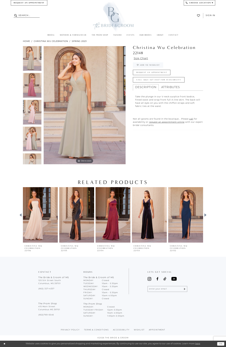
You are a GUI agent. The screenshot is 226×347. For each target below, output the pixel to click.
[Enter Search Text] (27, 16)
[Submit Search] (16, 16)
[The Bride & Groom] (113, 16)
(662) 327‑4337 (46, 289)
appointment (157, 330)
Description (145, 89)
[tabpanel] (32, 59)
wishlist (139, 330)
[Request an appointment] (29, 2)
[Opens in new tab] (191, 121)
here (197, 344)
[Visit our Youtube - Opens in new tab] (174, 278)
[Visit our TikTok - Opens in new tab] (164, 279)
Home (26, 41)
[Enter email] (167, 289)
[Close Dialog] (5, 343)
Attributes (170, 89)
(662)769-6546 (46, 315)
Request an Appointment (153, 73)
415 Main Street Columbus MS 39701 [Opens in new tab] (49, 308)
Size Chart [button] (141, 58)
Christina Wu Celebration (51, 41)
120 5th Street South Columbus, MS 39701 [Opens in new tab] (49, 282)
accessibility (121, 330)
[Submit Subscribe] (184, 289)
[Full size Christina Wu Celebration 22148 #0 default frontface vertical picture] (85, 105)
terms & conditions (96, 330)
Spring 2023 (79, 41)
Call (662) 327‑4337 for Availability (160, 81)
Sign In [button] (210, 15)
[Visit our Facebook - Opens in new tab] (157, 279)
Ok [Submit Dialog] (221, 343)
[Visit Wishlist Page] (199, 15)
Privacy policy (70, 330)
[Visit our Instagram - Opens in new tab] (149, 279)
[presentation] (40, 215)
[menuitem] (29, 2)
